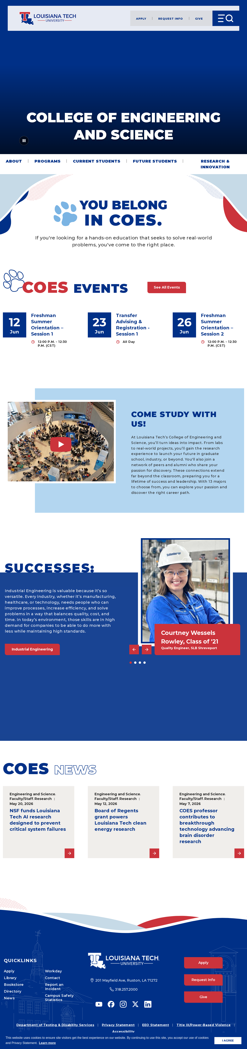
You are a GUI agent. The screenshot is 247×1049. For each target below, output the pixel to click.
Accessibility (123, 1031)
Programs (48, 161)
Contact (52, 978)
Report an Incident (54, 987)
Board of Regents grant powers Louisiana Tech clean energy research (120, 820)
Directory (12, 991)
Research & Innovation (215, 164)
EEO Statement (155, 1025)
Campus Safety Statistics (59, 998)
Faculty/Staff (21, 799)
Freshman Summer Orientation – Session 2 (217, 325)
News (9, 998)
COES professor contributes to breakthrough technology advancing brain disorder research (206, 826)
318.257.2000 (126, 989)
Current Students (96, 161)
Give (199, 18)
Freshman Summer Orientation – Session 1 (47, 325)
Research (43, 799)
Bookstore (14, 985)
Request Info (170, 18)
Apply (141, 18)
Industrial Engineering (32, 649)
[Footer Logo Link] (124, 960)
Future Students (155, 161)
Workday (53, 971)
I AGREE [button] (228, 1040)
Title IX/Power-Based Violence (204, 1025)
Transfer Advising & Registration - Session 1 (133, 325)
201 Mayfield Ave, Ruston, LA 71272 (126, 980)
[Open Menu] (225, 18)
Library (10, 978)
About (14, 161)
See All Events (167, 287)
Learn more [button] (47, 1043)
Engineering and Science (32, 794)
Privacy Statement (118, 1025)
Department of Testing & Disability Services (55, 1025)
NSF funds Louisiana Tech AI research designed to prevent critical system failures (38, 820)
